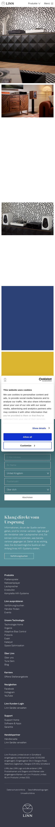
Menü (48, 3)
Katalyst (8, 642)
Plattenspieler (11, 579)
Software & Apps (12, 723)
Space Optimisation (14, 645)
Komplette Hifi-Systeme (16, 593)
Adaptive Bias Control (15, 631)
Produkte (34, 3)
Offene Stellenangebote (16, 676)
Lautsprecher (11, 586)
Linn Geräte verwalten (15, 707)
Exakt (7, 638)
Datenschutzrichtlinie (16, 790)
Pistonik (8, 635)
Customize (27, 445)
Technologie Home (13, 624)
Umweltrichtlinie (28, 793)
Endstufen (9, 589)
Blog (6, 664)
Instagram (9, 692)
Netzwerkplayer (12, 582)
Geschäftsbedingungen (38, 790)
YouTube (8, 695)
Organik (8, 628)
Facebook (9, 688)
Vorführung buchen (19, 556)
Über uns (9, 657)
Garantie (8, 726)
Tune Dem (9, 661)
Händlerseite (10, 739)
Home (9, 30)
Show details (39, 428)
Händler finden (12, 609)
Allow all (27, 437)
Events (7, 612)
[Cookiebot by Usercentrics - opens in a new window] (39, 380)
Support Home (11, 720)
